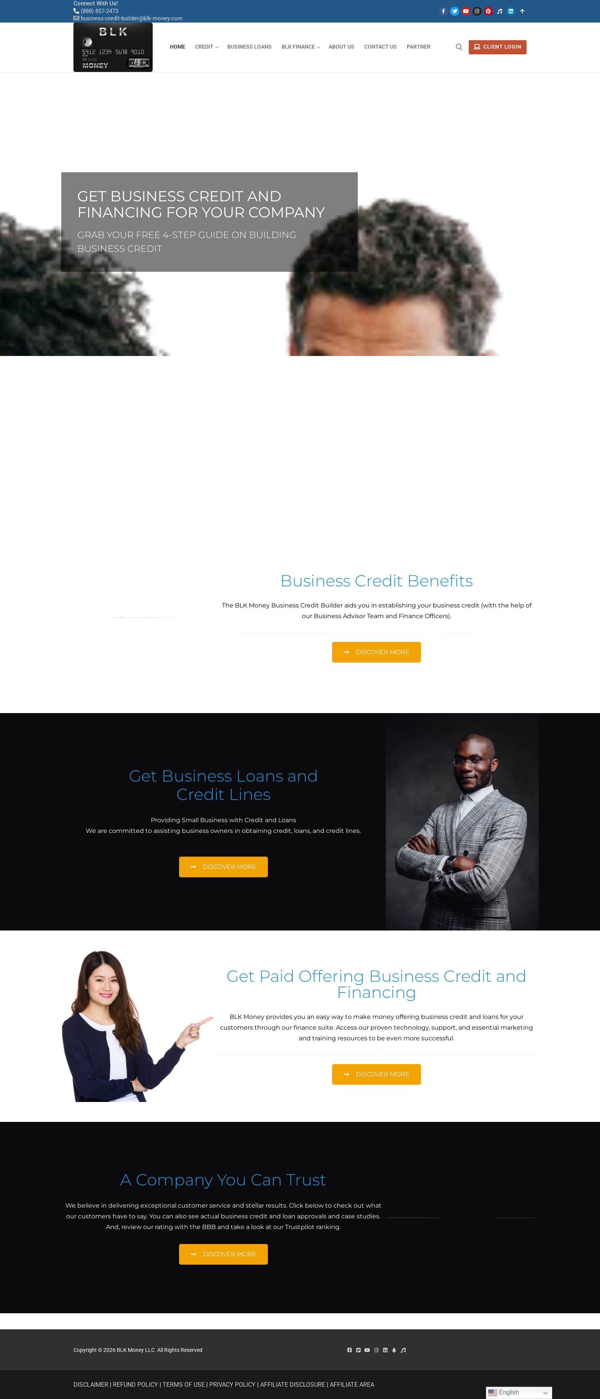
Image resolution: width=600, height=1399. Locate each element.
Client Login (497, 47)
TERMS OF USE (184, 1384)
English (503, 1392)
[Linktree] (522, 11)
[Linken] (510, 11)
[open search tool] (459, 47)
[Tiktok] (499, 11)
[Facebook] (443, 11)
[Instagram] (477, 11)
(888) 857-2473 (99, 11)
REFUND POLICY (135, 1384)
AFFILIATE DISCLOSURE (292, 1384)
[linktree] (394, 1350)
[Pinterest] (488, 11)
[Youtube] (465, 11)
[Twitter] (454, 11)
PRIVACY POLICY (232, 1384)
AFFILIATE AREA (352, 1384)
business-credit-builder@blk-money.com (132, 18)
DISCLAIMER (90, 1384)
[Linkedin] (385, 1350)
